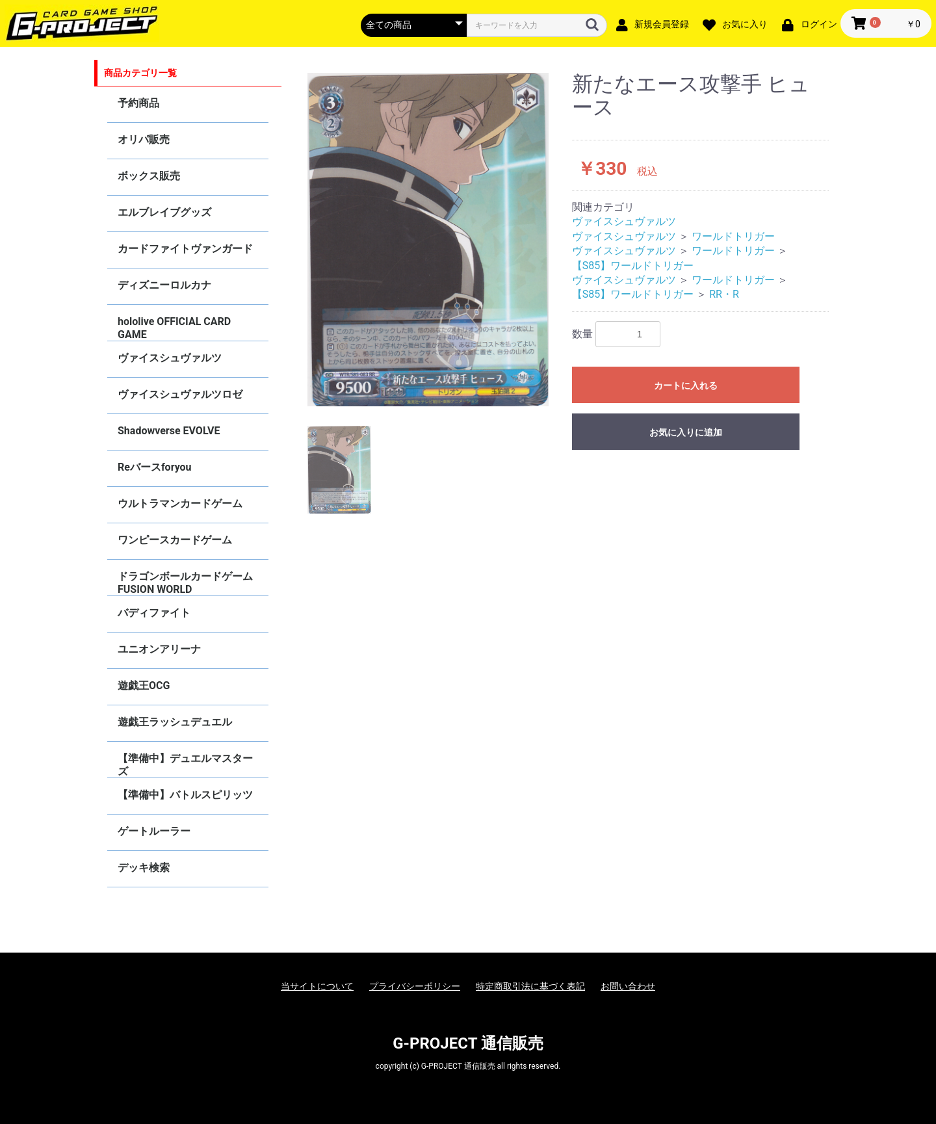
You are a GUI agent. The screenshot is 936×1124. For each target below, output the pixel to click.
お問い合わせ (628, 986)
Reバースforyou (155, 467)
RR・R (724, 294)
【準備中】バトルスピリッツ (185, 795)
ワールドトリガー (733, 236)
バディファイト (154, 613)
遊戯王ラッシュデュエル (175, 722)
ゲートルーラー (154, 831)
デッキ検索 (144, 867)
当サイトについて (317, 986)
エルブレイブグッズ (164, 212)
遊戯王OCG (144, 685)
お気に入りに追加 (685, 432)
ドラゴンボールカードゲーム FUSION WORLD (185, 582)
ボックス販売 (149, 176)
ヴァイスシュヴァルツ (170, 358)
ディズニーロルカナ (164, 285)
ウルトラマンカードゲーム (180, 503)
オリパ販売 (144, 139)
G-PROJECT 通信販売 (468, 1043)
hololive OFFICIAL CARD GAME (174, 328)
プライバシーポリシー (414, 986)
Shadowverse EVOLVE (169, 431)
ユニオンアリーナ (159, 649)
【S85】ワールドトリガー (633, 265)
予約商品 (138, 103)
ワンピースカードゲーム (175, 540)
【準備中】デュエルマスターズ (185, 765)
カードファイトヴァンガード (185, 248)
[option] (428, 239)
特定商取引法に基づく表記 (530, 986)
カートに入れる (686, 385)
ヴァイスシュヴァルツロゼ (180, 394)
